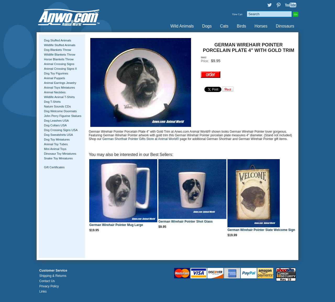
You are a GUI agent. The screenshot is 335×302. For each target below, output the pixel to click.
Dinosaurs (285, 26)
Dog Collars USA (55, 125)
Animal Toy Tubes (56, 144)
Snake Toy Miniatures (58, 158)
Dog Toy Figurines (56, 73)
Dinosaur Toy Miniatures (60, 153)
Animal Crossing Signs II (60, 68)
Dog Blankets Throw (57, 49)
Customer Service (53, 270)
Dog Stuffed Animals (57, 40)
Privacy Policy (49, 286)
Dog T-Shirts (52, 101)
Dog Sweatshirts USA (58, 134)
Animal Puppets (54, 78)
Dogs (206, 26)
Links (43, 291)
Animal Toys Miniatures (59, 87)
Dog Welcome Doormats (60, 111)
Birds (241, 26)
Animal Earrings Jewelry (60, 82)
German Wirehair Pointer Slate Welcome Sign (261, 230)
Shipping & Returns (52, 276)
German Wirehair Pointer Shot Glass (185, 221)
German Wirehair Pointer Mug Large (116, 225)
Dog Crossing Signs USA (61, 130)
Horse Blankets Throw (59, 59)
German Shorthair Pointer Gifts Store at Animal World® (141, 139)
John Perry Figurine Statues (62, 115)
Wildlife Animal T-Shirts (59, 97)
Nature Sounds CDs (57, 106)
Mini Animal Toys (55, 148)
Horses (260, 26)
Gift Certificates (54, 167)
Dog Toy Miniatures (57, 139)
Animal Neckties (55, 92)
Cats (224, 26)
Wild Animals (182, 26)
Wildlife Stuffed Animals (59, 45)
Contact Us (47, 281)
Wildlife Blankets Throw (59, 54)
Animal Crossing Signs (59, 64)
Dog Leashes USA (56, 120)
